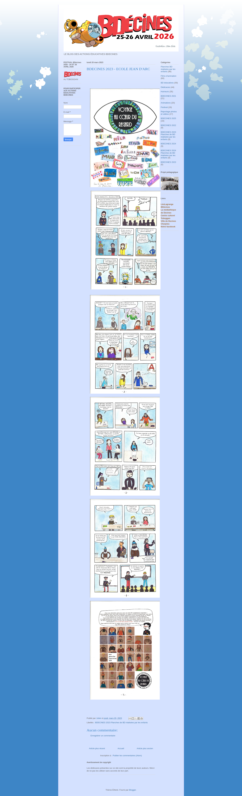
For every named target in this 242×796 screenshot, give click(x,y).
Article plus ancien (145, 748)
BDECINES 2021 (168, 96)
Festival (164, 107)
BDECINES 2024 (168, 143)
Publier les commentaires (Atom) (127, 755)
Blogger (132, 790)
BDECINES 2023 (168, 162)
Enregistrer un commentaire (103, 735)
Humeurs (165, 91)
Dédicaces (165, 87)
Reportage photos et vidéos (169, 112)
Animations (166, 103)
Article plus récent (97, 748)
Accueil (121, 748)
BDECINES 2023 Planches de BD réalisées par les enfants (121, 722)
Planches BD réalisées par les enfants (168, 69)
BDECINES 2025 (168, 118)
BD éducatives (167, 83)
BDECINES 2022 (168, 125)
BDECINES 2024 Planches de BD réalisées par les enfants (168, 154)
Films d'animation (168, 76)
